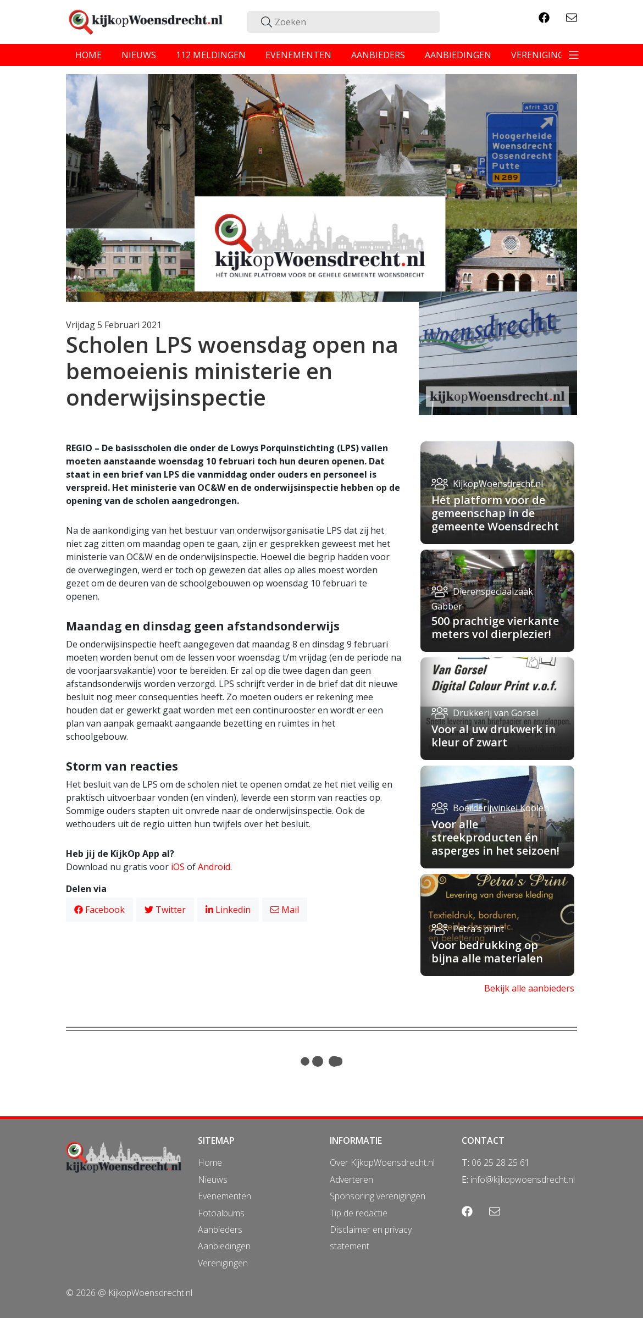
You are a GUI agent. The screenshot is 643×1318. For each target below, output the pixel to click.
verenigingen (543, 55)
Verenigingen (223, 1263)
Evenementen (224, 1196)
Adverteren (351, 1179)
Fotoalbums (221, 1213)
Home (210, 1162)
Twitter (165, 910)
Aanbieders (220, 1229)
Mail (284, 910)
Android (214, 867)
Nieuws (213, 1179)
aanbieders (378, 55)
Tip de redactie (358, 1213)
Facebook (99, 910)
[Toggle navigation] (574, 55)
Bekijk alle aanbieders (529, 988)
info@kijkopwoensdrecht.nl (522, 1179)
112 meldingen (211, 55)
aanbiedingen (458, 55)
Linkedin (228, 910)
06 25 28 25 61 (501, 1162)
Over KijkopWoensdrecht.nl (382, 1162)
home (88, 55)
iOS (178, 867)
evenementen (298, 55)
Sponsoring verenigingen (377, 1196)
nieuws (138, 55)
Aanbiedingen (224, 1246)
